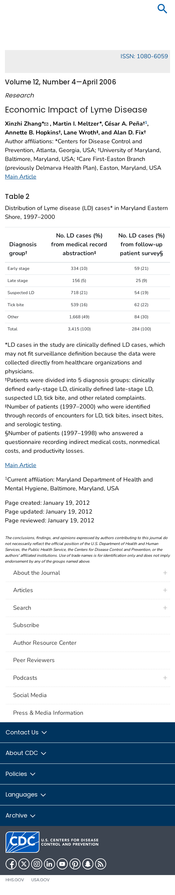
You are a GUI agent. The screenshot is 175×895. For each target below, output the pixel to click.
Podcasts (25, 678)
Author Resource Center (44, 643)
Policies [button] (21, 774)
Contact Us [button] (27, 732)
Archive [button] (21, 815)
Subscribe (26, 625)
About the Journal (36, 573)
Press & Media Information (48, 713)
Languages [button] (26, 794)
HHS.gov (15, 880)
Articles (23, 590)
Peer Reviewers (34, 660)
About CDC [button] (26, 753)
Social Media (30, 695)
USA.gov (40, 880)
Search (22, 608)
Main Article (20, 177)
